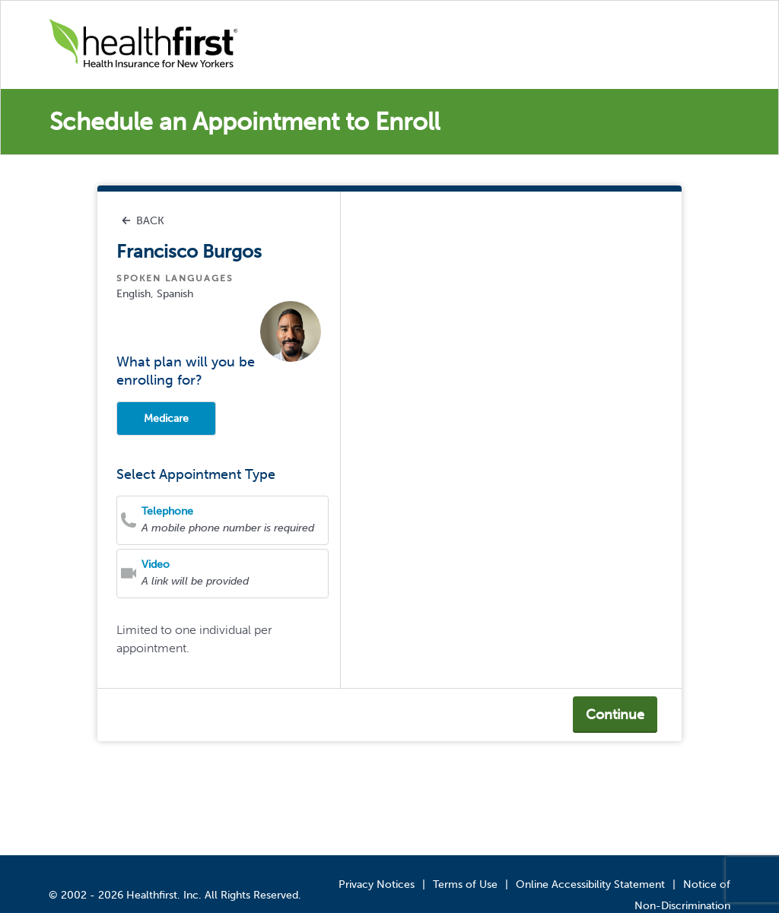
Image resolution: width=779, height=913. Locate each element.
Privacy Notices (377, 884)
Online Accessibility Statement (590, 884)
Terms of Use (465, 884)
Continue (615, 714)
